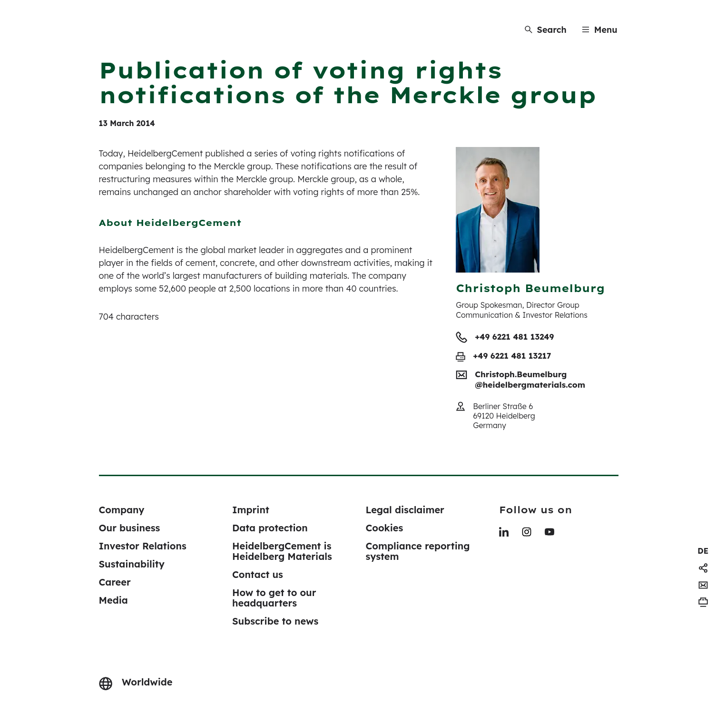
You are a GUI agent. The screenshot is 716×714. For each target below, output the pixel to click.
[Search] (546, 30)
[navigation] (702, 551)
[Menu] (600, 30)
